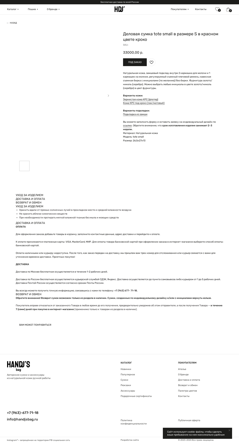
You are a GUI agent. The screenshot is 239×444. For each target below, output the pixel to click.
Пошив (32, 9)
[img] (120, 9)
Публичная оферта (189, 420)
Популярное (128, 374)
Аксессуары (128, 390)
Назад (13, 23)
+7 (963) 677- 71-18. (126, 290)
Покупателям (179, 9)
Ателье (182, 369)
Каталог (11, 9)
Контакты (200, 9)
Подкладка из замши (135, 114)
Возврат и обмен (188, 385)
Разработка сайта (130, 440)
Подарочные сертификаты (136, 396)
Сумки (124, 379)
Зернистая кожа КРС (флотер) (140, 99)
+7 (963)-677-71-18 (22, 413)
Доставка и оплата (189, 379)
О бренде (52, 9)
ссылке (127, 125)
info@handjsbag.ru (22, 419)
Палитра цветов (187, 390)
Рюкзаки (126, 385)
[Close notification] (229, 430)
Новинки (126, 369)
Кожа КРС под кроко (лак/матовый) (144, 103)
